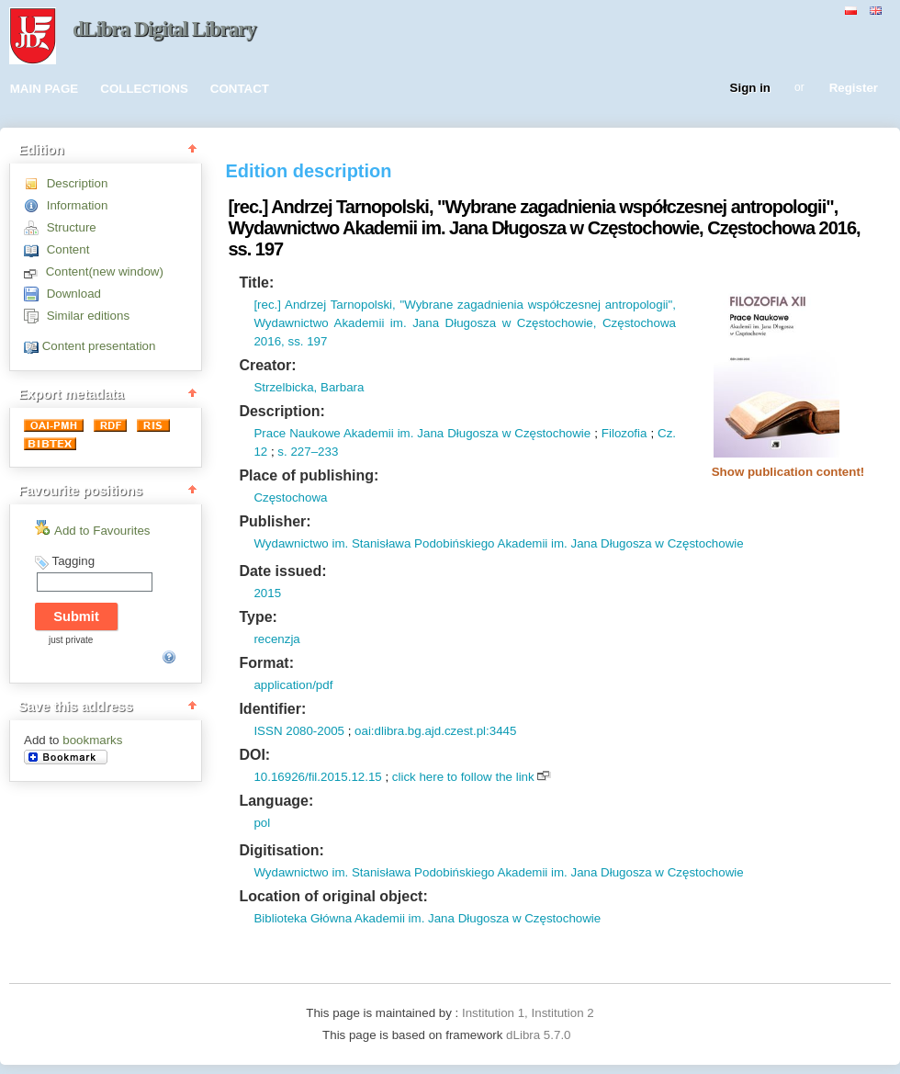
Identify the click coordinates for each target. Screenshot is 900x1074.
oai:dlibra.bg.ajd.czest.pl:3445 (435, 731)
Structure (71, 227)
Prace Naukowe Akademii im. (333, 433)
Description (77, 183)
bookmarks (92, 740)
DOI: (254, 755)
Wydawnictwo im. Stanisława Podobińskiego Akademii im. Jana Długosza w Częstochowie (498, 543)
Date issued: (282, 571)
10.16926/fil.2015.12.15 (317, 777)
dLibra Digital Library (164, 28)
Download (74, 293)
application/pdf (292, 685)
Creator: (267, 365)
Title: (256, 282)
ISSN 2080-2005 (298, 731)
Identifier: (272, 709)
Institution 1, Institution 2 (528, 1013)
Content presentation (99, 346)
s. (282, 451)
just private (71, 640)
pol (261, 823)
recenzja (276, 639)
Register (853, 88)
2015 (267, 593)
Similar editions (88, 315)
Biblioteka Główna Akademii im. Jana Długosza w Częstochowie (427, 918)
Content (68, 249)
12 (260, 451)
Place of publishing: (308, 475)
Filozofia (624, 433)
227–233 (313, 451)
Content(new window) (104, 271)
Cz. (667, 433)
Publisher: (274, 521)
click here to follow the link (463, 777)
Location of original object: (333, 896)
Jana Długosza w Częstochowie (502, 433)
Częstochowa (290, 497)
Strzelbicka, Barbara (308, 387)
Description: (281, 411)
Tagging (73, 561)
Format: (266, 663)
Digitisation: (281, 850)
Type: (257, 617)
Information (77, 205)
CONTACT (239, 89)
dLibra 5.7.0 (540, 1035)
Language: (276, 800)
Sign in (750, 88)
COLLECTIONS (144, 89)
